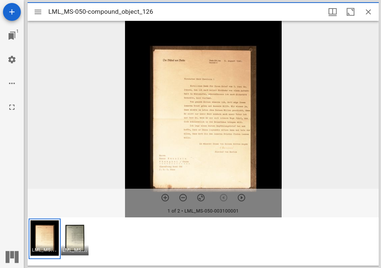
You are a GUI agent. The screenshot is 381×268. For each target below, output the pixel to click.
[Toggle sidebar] (38, 12)
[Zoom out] (183, 198)
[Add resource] (12, 12)
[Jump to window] (12, 36)
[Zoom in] (165, 198)
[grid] (203, 241)
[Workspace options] (12, 83)
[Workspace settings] (12, 59)
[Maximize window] (350, 12)
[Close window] (368, 12)
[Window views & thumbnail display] (333, 12)
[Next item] (241, 198)
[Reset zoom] (201, 198)
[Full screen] (12, 107)
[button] (45, 238)
